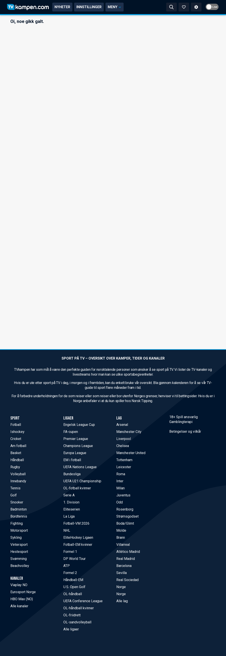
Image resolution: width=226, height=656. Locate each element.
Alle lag (122, 601)
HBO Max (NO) (21, 599)
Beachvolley (19, 566)
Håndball (17, 460)
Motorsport (19, 530)
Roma (120, 474)
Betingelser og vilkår (185, 431)
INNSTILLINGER (89, 7)
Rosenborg (124, 509)
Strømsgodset (127, 516)
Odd (119, 502)
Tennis (15, 488)
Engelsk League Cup (79, 425)
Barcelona (124, 566)
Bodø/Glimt (125, 523)
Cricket (15, 439)
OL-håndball (72, 594)
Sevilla (121, 573)
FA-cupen (70, 432)
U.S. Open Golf (74, 587)
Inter (119, 481)
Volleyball (18, 474)
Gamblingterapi (180, 422)
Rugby (15, 467)
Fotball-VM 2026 (76, 523)
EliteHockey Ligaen (78, 537)
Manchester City (128, 432)
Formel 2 (70, 573)
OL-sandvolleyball (77, 622)
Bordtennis (18, 516)
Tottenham (124, 460)
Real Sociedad (127, 580)
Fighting (16, 523)
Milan (120, 488)
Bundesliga (72, 474)
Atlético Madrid (128, 552)
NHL (66, 530)
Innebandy (18, 481)
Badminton (18, 509)
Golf (13, 495)
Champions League (78, 446)
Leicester (123, 467)
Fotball (15, 425)
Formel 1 (70, 552)
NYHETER (62, 7)
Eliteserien (71, 509)
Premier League (75, 439)
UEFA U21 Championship (82, 481)
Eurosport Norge (23, 592)
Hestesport (19, 552)
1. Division (71, 502)
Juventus (123, 495)
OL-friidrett (72, 615)
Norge (121, 587)
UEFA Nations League (80, 467)
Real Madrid (125, 559)
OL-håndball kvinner (78, 608)
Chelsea (122, 446)
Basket (15, 453)
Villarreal (123, 544)
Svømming (18, 559)
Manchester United (130, 453)
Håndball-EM (73, 580)
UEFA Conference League (83, 601)
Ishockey (17, 432)
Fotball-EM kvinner (77, 544)
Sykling (16, 537)
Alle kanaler (19, 606)
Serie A (69, 495)
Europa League (74, 453)
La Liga (69, 516)
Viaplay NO (18, 585)
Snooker (16, 502)
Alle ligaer (71, 629)
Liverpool (123, 439)
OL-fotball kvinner (77, 488)
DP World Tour (74, 559)
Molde (121, 530)
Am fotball (18, 446)
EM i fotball (72, 460)
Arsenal (122, 425)
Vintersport (19, 544)
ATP (66, 566)
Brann (120, 537)
